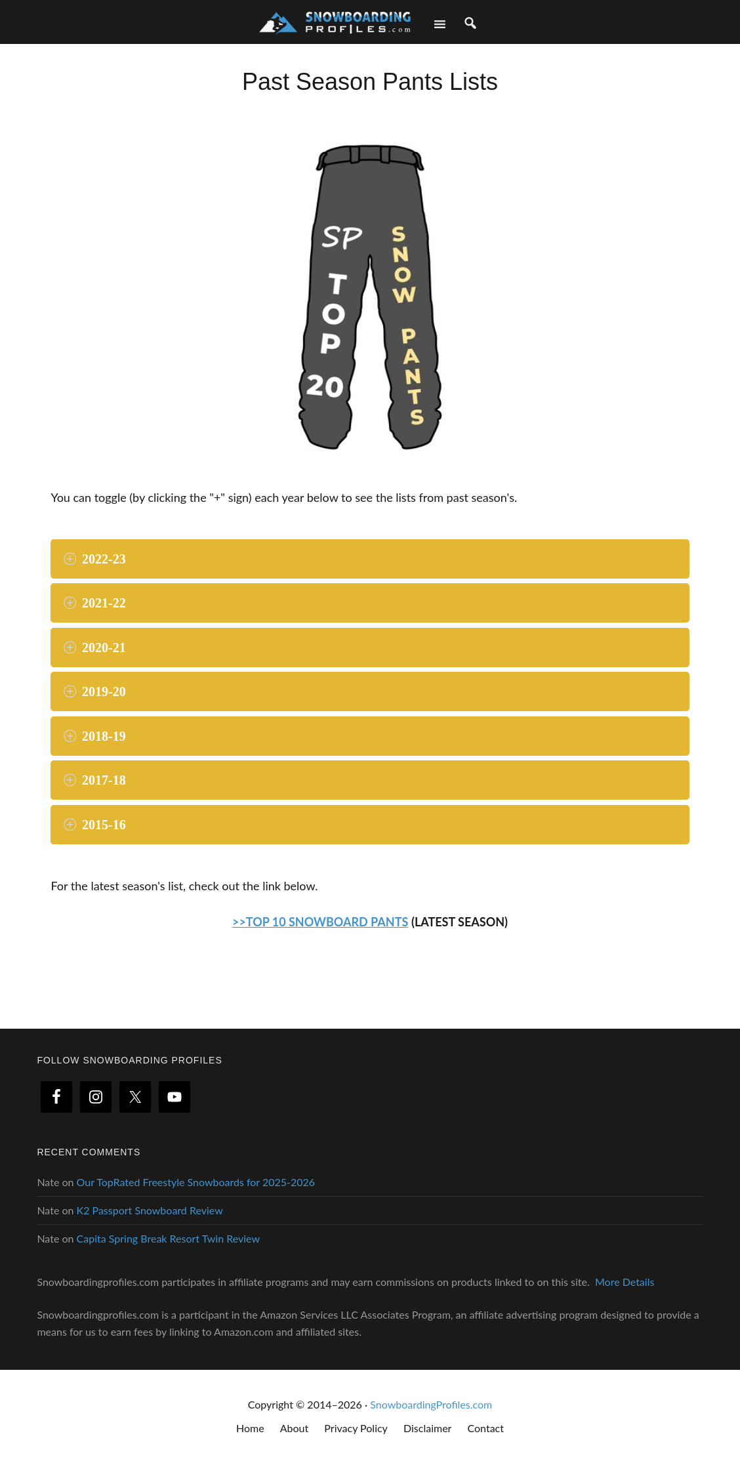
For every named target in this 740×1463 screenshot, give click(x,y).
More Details (624, 1281)
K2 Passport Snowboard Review (150, 1210)
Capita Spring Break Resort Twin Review (168, 1238)
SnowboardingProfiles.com (431, 1404)
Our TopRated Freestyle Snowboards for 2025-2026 (196, 1182)
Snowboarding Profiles (335, 21)
